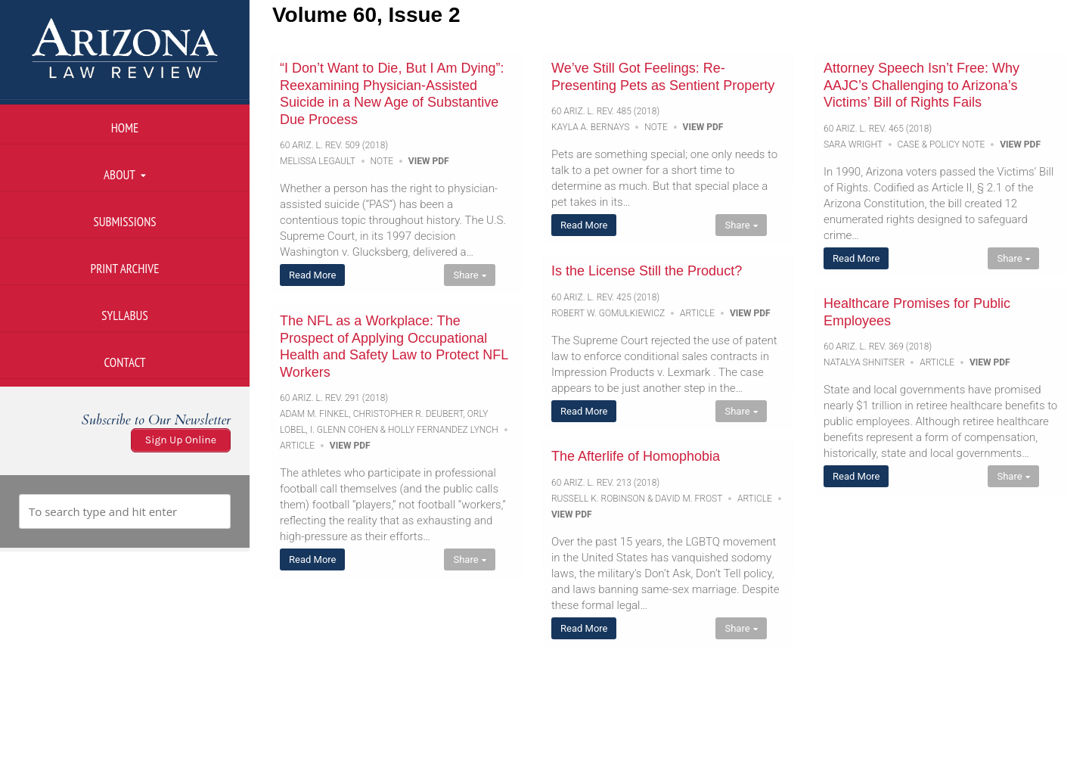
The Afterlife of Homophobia (635, 456)
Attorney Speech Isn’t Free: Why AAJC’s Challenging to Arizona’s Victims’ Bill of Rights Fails (921, 85)
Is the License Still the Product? (646, 270)
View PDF (428, 161)
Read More (312, 275)
